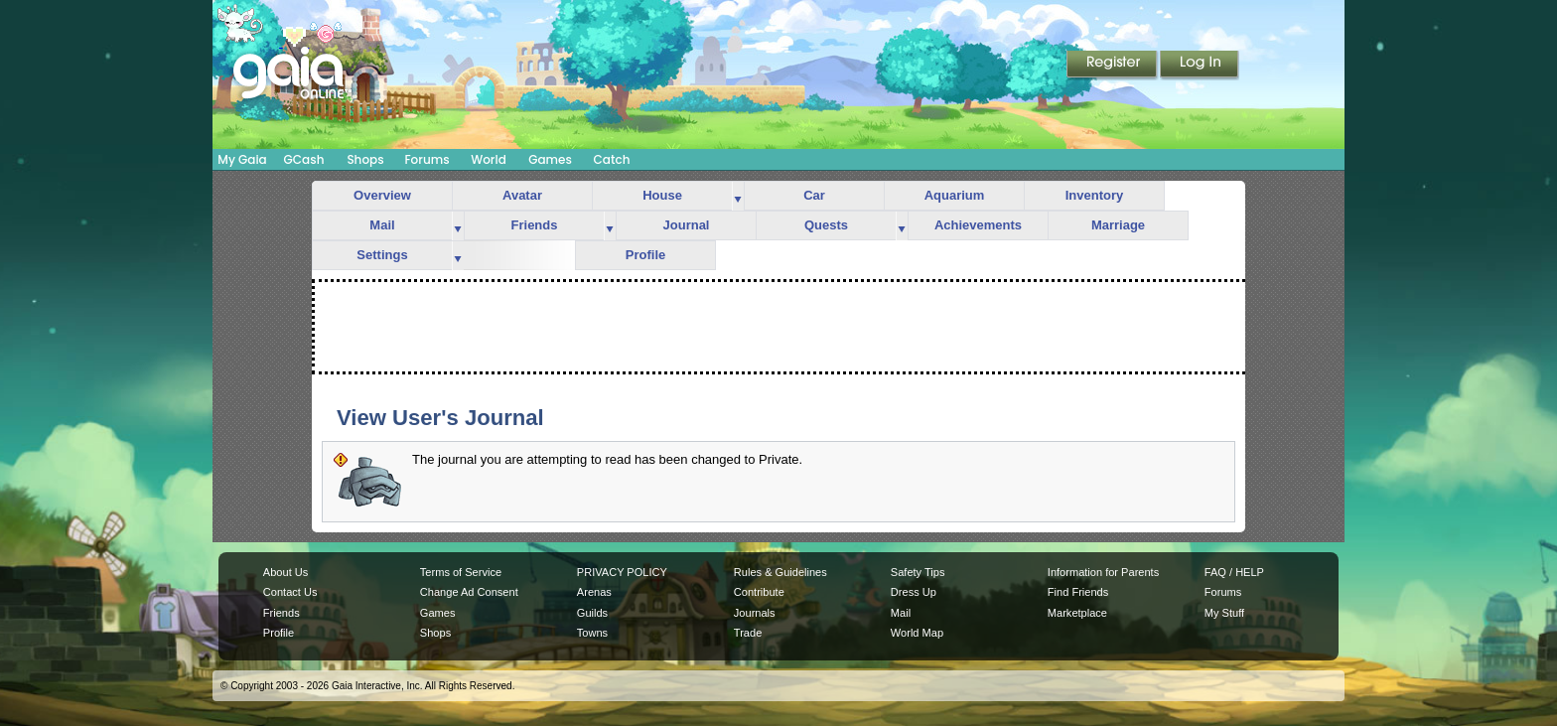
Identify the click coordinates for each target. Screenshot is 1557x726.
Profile (645, 254)
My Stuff (1224, 613)
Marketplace (1077, 613)
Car (814, 195)
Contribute (759, 592)
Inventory (1094, 195)
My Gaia (241, 159)
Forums (426, 159)
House (662, 195)
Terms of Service (460, 572)
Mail (381, 225)
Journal (686, 225)
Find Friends (1078, 592)
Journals (755, 613)
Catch (612, 159)
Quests (826, 225)
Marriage (1118, 225)
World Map (917, 633)
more (738, 196)
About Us (285, 572)
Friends (534, 225)
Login (1199, 65)
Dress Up (913, 592)
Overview (382, 195)
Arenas (594, 592)
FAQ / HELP (1234, 572)
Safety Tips (918, 572)
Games (550, 159)
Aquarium (954, 195)
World (488, 159)
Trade (748, 633)
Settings (381, 254)
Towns (592, 633)
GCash (304, 159)
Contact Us (290, 592)
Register (1113, 65)
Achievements (978, 225)
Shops (365, 159)
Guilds (592, 613)
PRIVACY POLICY (622, 572)
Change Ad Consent (469, 592)
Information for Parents (1103, 572)
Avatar (522, 195)
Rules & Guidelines (780, 572)
